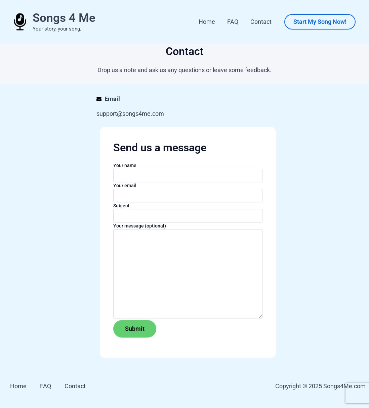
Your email (187, 192)
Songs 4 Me (64, 18)
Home (207, 21)
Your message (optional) (187, 271)
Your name (187, 172)
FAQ (232, 21)
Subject (187, 212)
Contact (261, 21)
